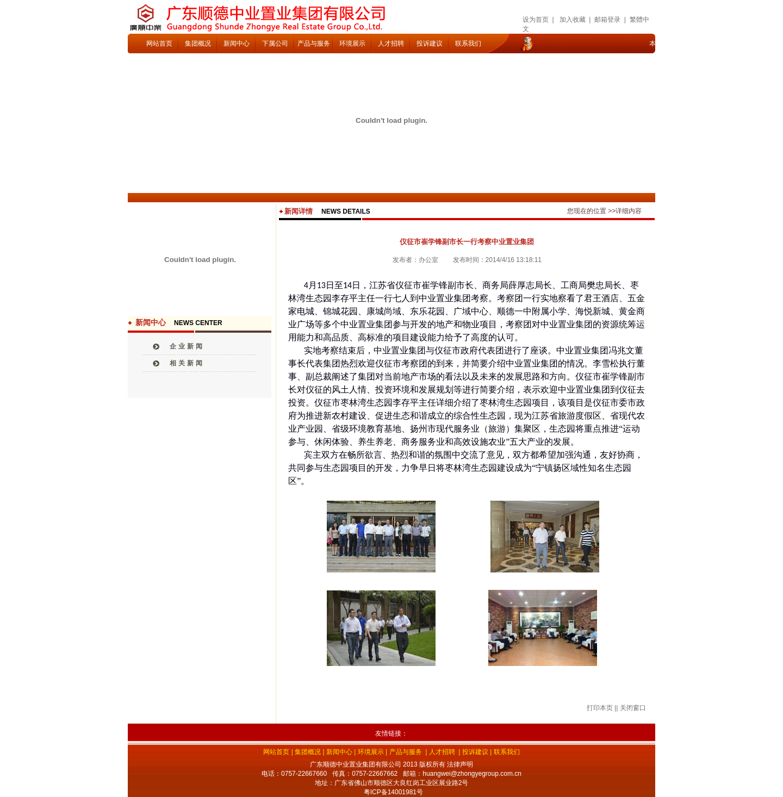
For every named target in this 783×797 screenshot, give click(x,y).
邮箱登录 (607, 19)
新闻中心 (236, 43)
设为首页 (536, 19)
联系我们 (468, 43)
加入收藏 (573, 19)
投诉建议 (430, 43)
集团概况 (198, 43)
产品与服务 (313, 43)
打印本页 (600, 708)
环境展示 (352, 43)
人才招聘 (391, 43)
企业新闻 (187, 346)
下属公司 (275, 43)
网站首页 (159, 43)
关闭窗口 (633, 708)
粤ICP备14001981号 (393, 792)
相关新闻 (187, 363)
